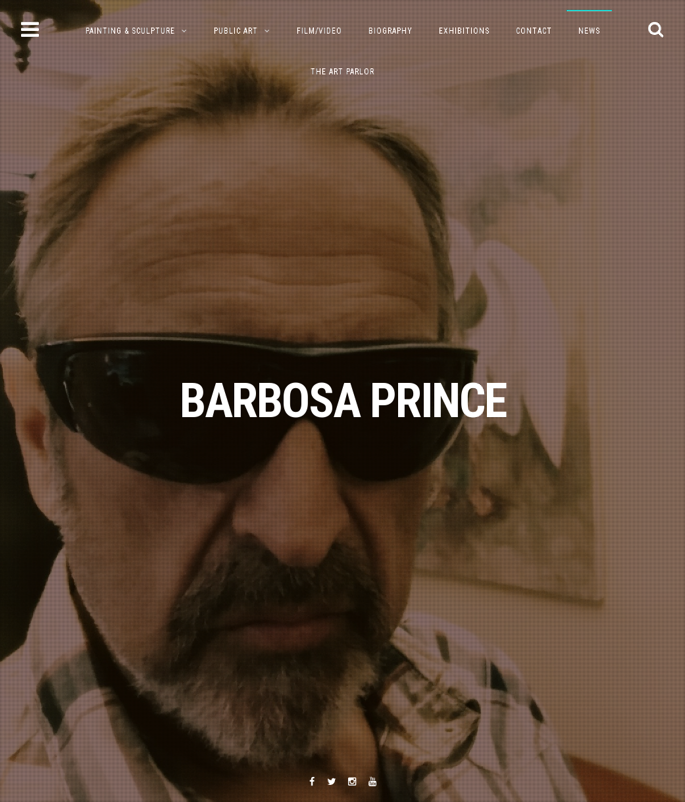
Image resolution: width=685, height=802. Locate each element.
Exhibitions (464, 31)
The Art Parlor (342, 71)
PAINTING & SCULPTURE (130, 31)
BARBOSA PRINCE (343, 401)
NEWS (589, 31)
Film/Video (319, 31)
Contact (534, 31)
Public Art (236, 31)
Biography (390, 31)
